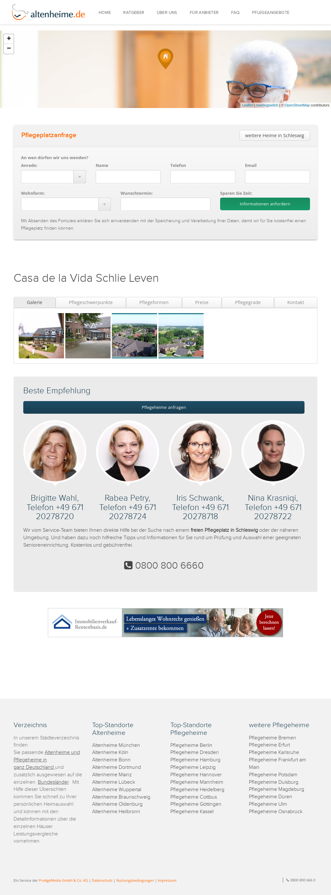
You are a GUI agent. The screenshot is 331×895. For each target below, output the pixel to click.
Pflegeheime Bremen (272, 738)
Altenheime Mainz (112, 775)
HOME (105, 12)
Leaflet (247, 105)
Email (251, 165)
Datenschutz (102, 880)
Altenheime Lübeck (113, 782)
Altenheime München (116, 745)
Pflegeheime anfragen (164, 407)
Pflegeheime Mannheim (196, 782)
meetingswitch (267, 105)
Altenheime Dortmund (116, 767)
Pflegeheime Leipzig (193, 767)
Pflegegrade (248, 302)
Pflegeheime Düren (270, 797)
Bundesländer (53, 782)
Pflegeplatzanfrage (48, 135)
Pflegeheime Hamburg (195, 760)
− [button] (9, 49)
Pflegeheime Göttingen (195, 804)
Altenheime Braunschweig (121, 797)
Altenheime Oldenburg (117, 804)
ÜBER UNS (167, 12)
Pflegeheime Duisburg (273, 782)
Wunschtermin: (137, 193)
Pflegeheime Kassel (192, 812)
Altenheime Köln (110, 752)
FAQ (235, 12)
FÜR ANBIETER (204, 12)
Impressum (167, 880)
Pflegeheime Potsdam (273, 775)
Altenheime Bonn (111, 760)
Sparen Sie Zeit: (236, 193)
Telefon (178, 165)
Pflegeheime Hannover (196, 775)
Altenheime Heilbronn (116, 812)
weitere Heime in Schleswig (274, 135)
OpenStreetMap (297, 105)
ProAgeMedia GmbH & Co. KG (63, 880)
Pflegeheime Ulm (268, 804)
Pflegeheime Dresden (194, 752)
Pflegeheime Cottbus (193, 797)
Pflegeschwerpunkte (91, 302)
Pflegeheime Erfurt (269, 745)
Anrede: (29, 165)
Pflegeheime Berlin (191, 745)
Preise (201, 302)
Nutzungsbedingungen (135, 880)
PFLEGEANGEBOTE (271, 12)
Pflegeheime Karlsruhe (274, 752)
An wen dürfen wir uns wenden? (54, 157)
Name (102, 165)
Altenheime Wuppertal (116, 790)
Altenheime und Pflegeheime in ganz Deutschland (47, 759)
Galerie (34, 302)
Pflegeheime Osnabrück (276, 812)
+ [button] (9, 39)
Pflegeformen (154, 302)
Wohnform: (33, 193)
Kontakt (295, 302)
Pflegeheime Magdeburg (276, 789)
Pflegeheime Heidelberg (197, 790)
